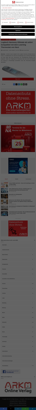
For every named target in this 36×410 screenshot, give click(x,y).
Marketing (20, 21)
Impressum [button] (24, 36)
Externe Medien (29, 21)
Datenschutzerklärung (10, 17)
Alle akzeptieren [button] (18, 26)
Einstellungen (4, 18)
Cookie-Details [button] (12, 36)
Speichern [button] (18, 29)
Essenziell (5, 21)
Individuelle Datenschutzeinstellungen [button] (18, 33)
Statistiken (13, 21)
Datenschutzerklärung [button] (18, 36)
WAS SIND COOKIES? (7, 7)
